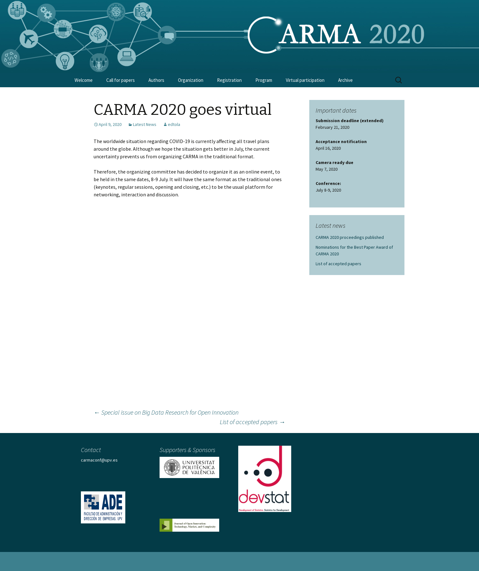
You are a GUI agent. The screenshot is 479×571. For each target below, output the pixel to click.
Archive (345, 80)
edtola (174, 124)
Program (263, 80)
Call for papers (120, 80)
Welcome (84, 80)
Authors (156, 80)
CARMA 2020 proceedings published (350, 237)
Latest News (144, 124)
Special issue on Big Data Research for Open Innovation (166, 412)
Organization (190, 80)
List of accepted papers (252, 422)
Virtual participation (305, 80)
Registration (229, 80)
